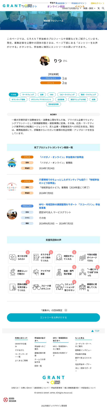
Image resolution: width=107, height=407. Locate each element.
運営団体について (41, 387)
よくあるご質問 (21, 360)
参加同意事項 (56, 387)
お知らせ (15, 387)
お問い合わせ (26, 387)
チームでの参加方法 (40, 360)
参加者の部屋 (80, 354)
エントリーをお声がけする (53, 317)
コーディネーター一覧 (21, 355)
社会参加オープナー (83, 364)
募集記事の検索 (40, 354)
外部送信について (88, 387)
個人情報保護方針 (71, 387)
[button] (66, 310)
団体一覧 (38, 365)
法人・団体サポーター (83, 369)
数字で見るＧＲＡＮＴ (83, 359)
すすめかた (19, 350)
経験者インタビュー (83, 350)
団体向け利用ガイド (60, 354)
